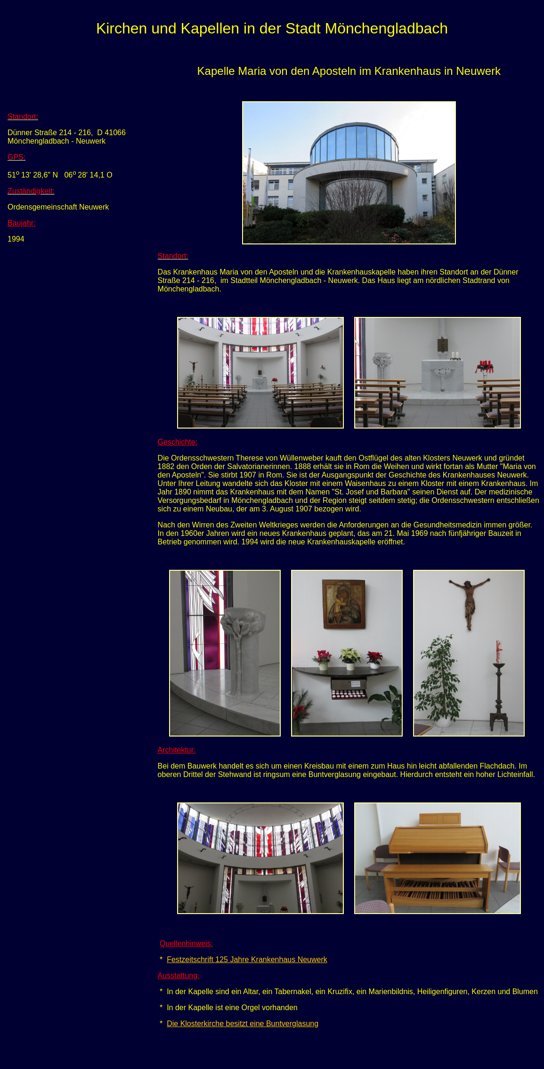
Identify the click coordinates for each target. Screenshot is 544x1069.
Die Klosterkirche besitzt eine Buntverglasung (242, 1024)
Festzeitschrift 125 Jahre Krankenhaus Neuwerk (247, 960)
